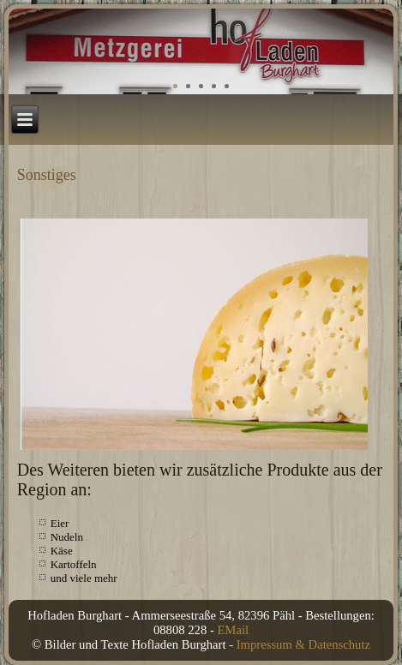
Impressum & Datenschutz (303, 644)
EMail (233, 630)
